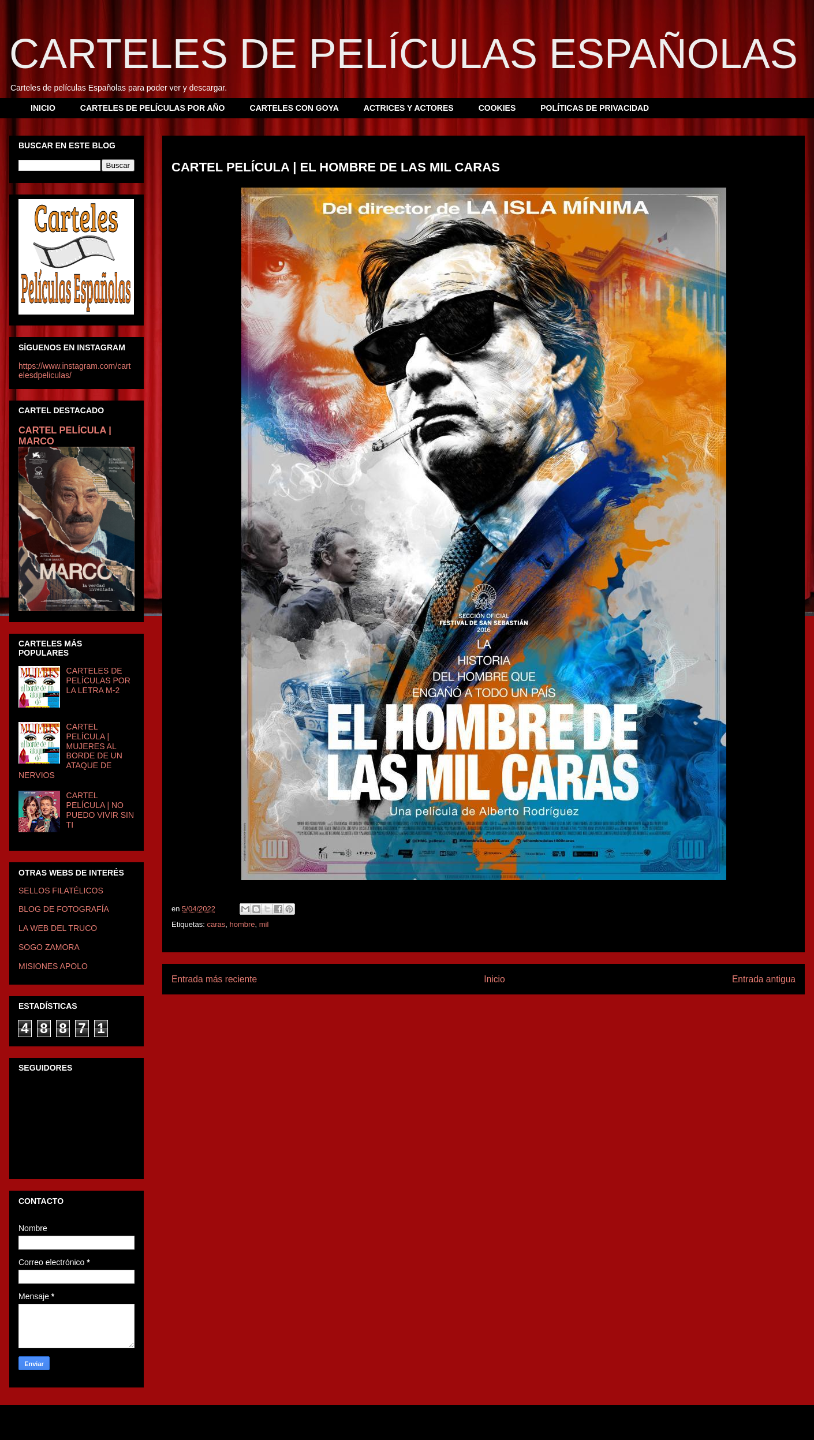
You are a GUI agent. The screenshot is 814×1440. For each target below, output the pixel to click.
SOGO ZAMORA (49, 947)
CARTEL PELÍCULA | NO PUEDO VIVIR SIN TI (100, 810)
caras (216, 924)
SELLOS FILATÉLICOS (60, 890)
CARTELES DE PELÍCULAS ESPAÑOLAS (403, 54)
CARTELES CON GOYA (294, 108)
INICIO (43, 108)
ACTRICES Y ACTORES (409, 108)
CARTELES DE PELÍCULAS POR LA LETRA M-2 (98, 680)
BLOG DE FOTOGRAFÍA (63, 909)
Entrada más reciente (214, 979)
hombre (242, 924)
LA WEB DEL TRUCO (57, 928)
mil (264, 924)
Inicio (494, 979)
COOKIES (497, 108)
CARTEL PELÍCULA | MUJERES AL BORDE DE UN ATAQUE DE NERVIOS (70, 751)
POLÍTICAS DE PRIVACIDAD (594, 108)
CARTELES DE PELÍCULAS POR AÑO (152, 108)
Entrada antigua (764, 979)
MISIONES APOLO (53, 966)
